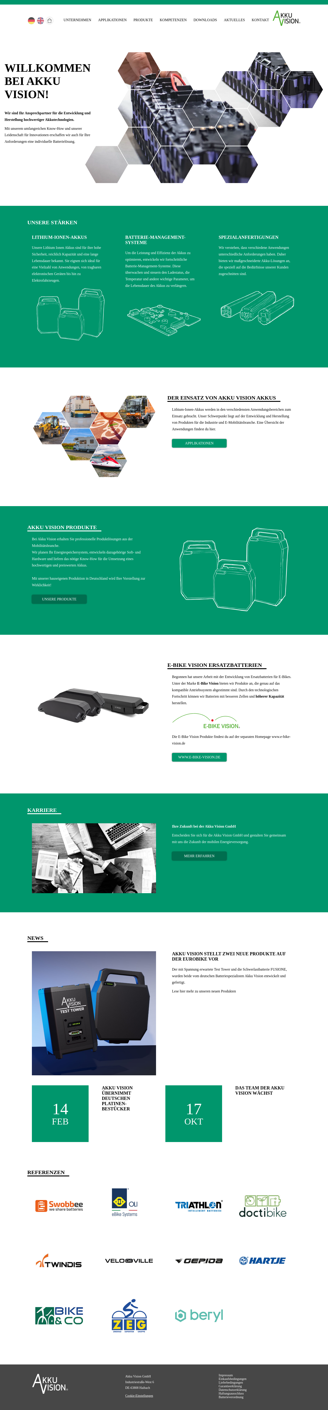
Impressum (226, 1375)
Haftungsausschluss (231, 1393)
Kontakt (260, 20)
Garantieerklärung (230, 1386)
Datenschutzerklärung (233, 1390)
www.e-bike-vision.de (199, 757)
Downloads (205, 20)
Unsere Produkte (59, 599)
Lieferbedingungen (231, 1382)
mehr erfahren (199, 856)
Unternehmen (77, 20)
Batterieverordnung (231, 1397)
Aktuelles (234, 20)
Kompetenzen (173, 20)
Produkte (143, 20)
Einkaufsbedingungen (232, 1379)
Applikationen (112, 20)
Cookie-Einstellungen (139, 1395)
